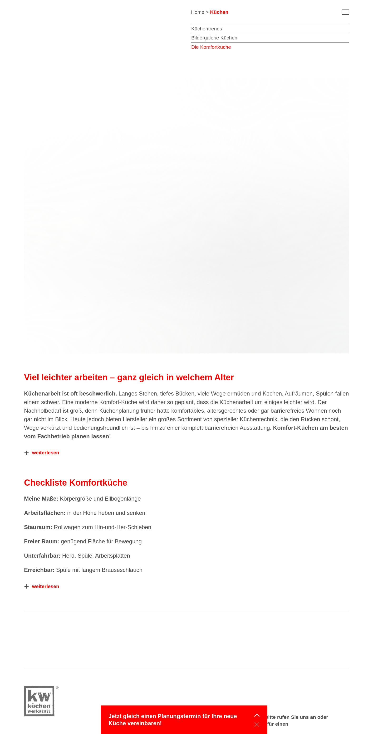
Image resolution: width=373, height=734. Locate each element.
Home (197, 12)
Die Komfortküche (211, 47)
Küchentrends (206, 28)
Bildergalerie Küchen (214, 37)
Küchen (219, 12)
